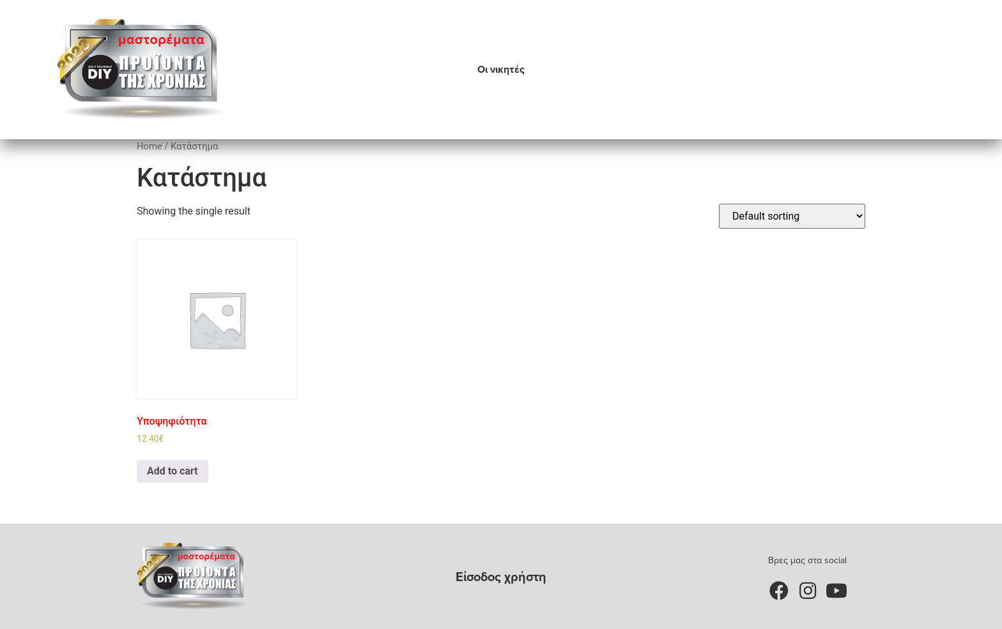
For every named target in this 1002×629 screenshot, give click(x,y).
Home (149, 146)
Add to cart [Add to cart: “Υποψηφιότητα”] (172, 471)
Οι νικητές (501, 69)
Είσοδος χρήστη (501, 576)
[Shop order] (792, 216)
